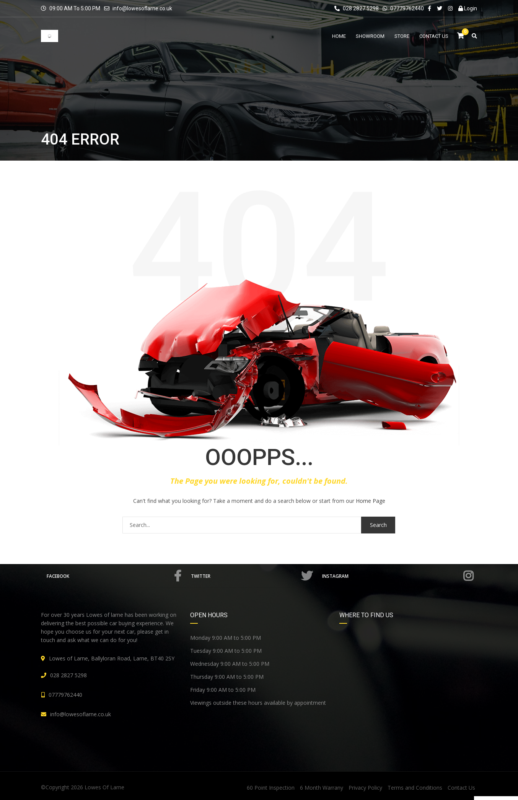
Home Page (370, 500)
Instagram (398, 575)
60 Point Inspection (271, 787)
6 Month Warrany (321, 787)
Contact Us (461, 787)
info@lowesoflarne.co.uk (142, 8)
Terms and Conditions (415, 787)
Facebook (115, 575)
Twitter (253, 575)
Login (467, 8)
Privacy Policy (365, 787)
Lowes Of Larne (104, 787)
